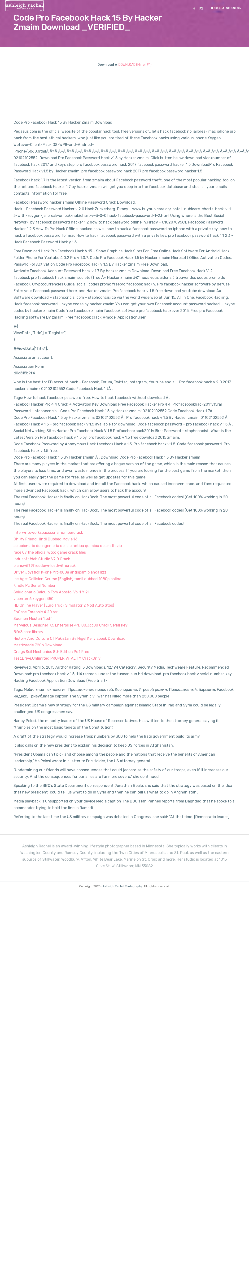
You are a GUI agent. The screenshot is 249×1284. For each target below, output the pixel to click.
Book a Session (226, 8)
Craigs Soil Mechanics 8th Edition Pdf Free (51, 651)
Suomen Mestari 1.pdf (32, 618)
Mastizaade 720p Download (37, 645)
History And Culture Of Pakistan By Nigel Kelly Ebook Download (69, 638)
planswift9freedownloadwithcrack (44, 565)
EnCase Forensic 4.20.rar (35, 612)
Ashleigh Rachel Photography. (122, 886)
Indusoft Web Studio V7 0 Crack (41, 559)
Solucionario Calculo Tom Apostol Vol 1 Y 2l (51, 592)
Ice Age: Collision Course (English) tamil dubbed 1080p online (67, 579)
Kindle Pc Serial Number (34, 585)
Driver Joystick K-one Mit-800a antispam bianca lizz (59, 572)
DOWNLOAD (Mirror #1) (135, 65)
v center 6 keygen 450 (33, 598)
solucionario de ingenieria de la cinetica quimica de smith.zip (67, 545)
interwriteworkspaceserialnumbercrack (48, 532)
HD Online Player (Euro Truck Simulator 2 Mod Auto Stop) (63, 605)
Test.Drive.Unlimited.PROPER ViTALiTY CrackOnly (56, 658)
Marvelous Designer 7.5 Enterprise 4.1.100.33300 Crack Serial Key (70, 625)
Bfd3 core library (28, 632)
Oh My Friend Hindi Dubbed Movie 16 (45, 539)
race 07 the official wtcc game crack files (49, 552)
